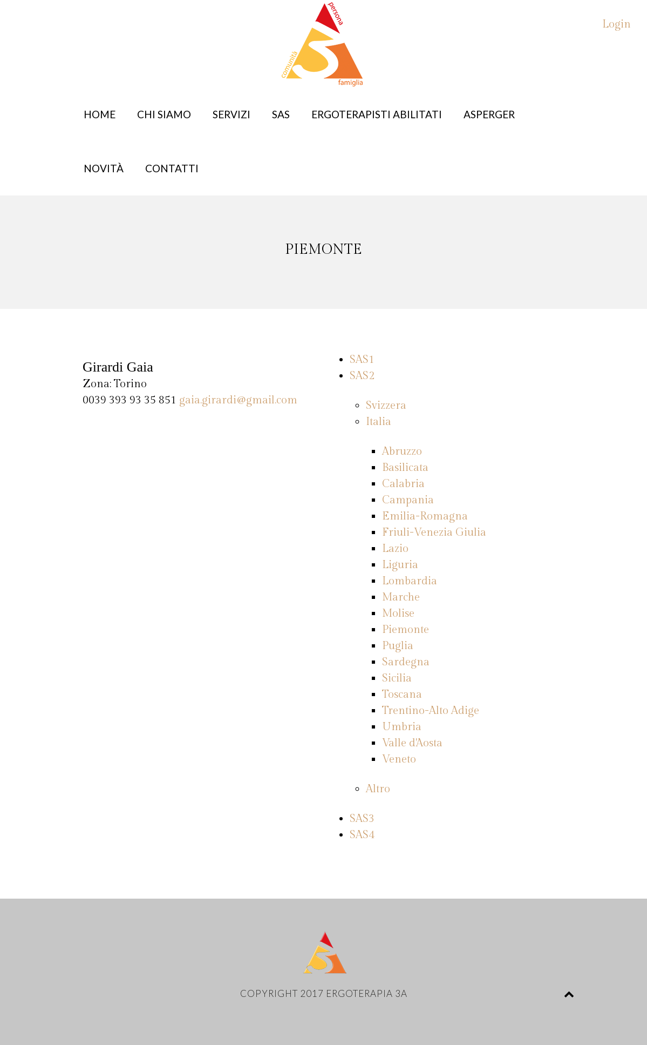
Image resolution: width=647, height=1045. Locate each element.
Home (99, 114)
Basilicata (405, 467)
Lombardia (409, 581)
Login (616, 24)
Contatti (172, 168)
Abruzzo (402, 451)
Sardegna (406, 662)
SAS (281, 114)
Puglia (397, 645)
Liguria (400, 564)
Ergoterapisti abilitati (376, 114)
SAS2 (362, 375)
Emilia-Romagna (425, 516)
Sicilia (397, 678)
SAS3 (362, 818)
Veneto (399, 759)
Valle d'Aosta (412, 743)
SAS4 (362, 834)
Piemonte (405, 629)
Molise (398, 613)
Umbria (401, 726)
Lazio (395, 548)
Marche (401, 597)
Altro (378, 789)
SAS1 (362, 359)
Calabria (403, 483)
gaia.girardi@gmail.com (238, 400)
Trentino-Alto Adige (430, 710)
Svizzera (386, 405)
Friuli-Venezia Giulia (434, 532)
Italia (378, 421)
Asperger (489, 114)
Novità (104, 168)
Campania (408, 500)
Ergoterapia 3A (366, 993)
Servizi (231, 114)
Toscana (402, 694)
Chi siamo (164, 114)
